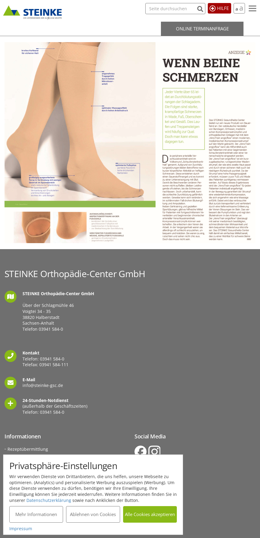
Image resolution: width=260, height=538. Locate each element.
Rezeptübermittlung (28, 449)
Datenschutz (147, 486)
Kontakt (142, 472)
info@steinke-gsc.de (43, 385)
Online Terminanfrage (202, 29)
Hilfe (223, 8)
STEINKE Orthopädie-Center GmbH (32, 11)
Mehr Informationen (36, 514)
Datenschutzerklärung (48, 500)
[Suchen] (200, 8)
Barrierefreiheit (150, 500)
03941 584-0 (51, 329)
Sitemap (143, 493)
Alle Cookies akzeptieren (150, 514)
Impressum (146, 479)
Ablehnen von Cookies (93, 514)
